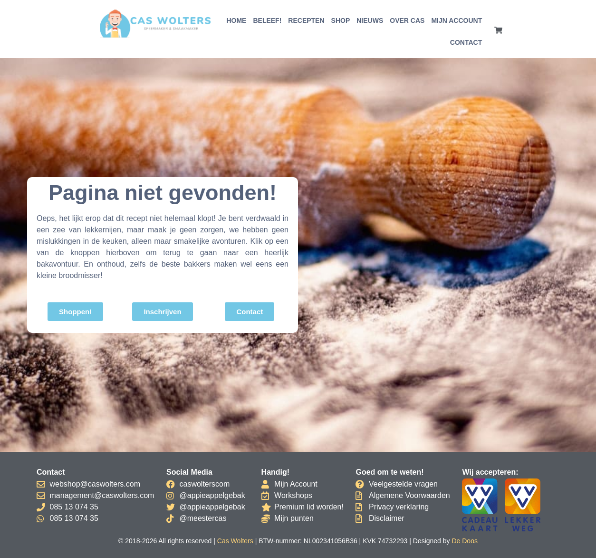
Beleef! (267, 20)
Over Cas (407, 20)
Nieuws (369, 20)
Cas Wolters (235, 541)
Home (236, 20)
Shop (340, 20)
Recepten (306, 20)
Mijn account (456, 20)
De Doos (464, 541)
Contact (466, 42)
